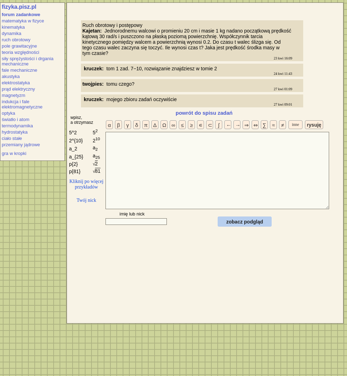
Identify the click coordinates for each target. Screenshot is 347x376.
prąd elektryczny (18, 89)
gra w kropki (14, 153)
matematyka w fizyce (23, 20)
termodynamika (17, 125)
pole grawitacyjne (19, 46)
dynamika (11, 33)
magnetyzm (13, 95)
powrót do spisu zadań (204, 113)
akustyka (11, 76)
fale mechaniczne (19, 70)
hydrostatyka (15, 132)
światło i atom (15, 119)
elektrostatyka (16, 82)
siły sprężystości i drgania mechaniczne (27, 61)
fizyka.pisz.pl (19, 7)
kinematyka (13, 27)
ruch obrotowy (16, 39)
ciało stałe (12, 138)
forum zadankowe (21, 14)
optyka (8, 113)
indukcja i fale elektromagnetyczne (22, 104)
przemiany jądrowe (21, 144)
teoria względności (20, 52)
